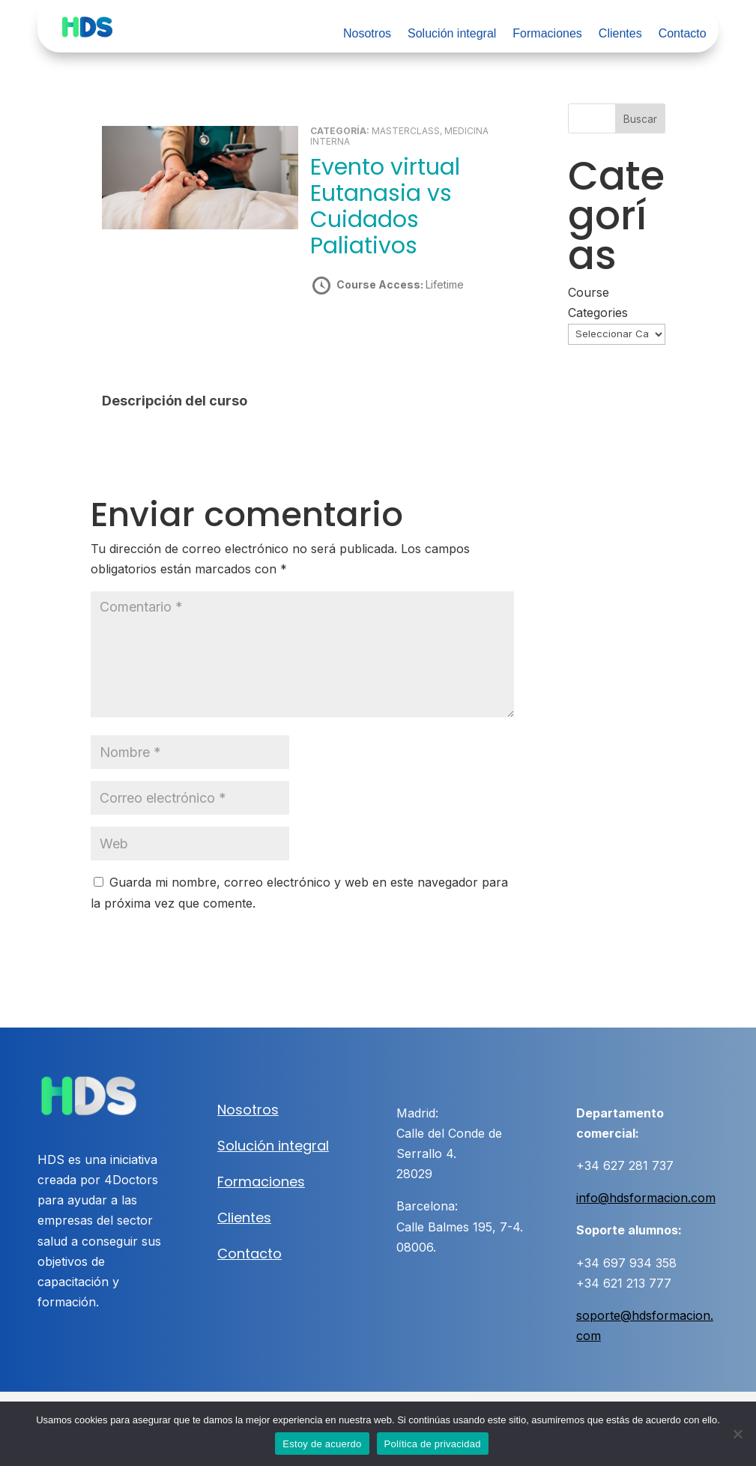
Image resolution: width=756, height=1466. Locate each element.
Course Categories (598, 302)
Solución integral (452, 34)
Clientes (620, 34)
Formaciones (546, 34)
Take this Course (391, 337)
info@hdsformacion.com (646, 1197)
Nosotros (367, 34)
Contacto (683, 34)
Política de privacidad (432, 1444)
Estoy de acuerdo (321, 1444)
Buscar (640, 118)
